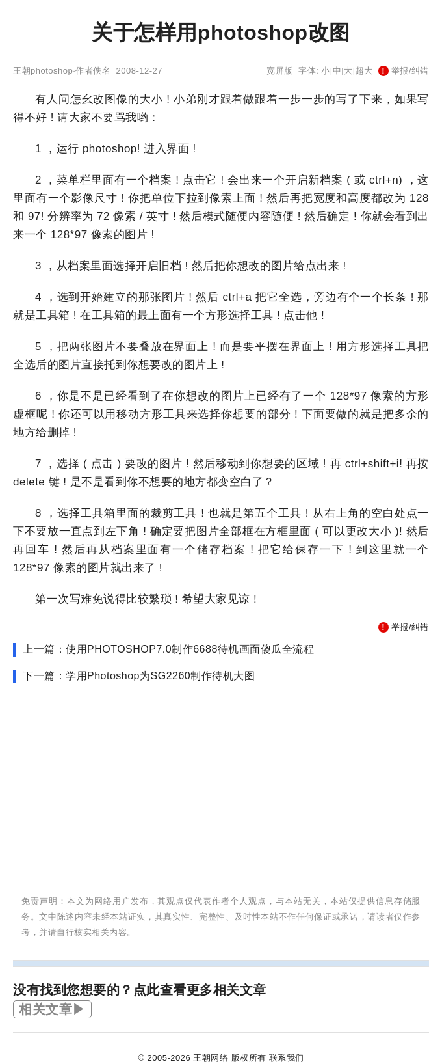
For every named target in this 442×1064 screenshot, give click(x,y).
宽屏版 (279, 70)
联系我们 (286, 1058)
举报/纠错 (403, 70)
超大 (364, 70)
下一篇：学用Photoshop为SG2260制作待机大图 (139, 675)
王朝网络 (210, 1058)
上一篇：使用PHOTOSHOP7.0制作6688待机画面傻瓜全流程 (168, 649)
